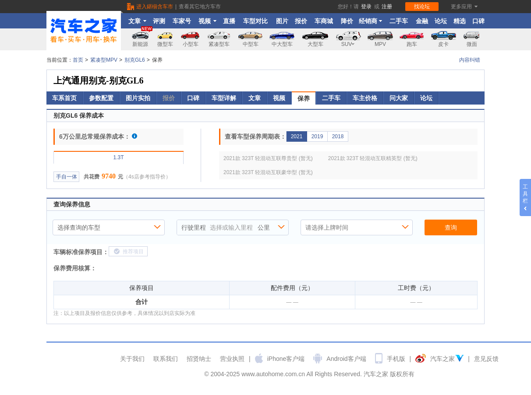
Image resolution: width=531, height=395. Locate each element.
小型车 (190, 44)
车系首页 (64, 97)
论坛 (441, 20)
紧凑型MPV (103, 60)
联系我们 (165, 358)
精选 (459, 20)
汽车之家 (442, 358)
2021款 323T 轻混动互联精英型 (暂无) (373, 158)
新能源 (142, 37)
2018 (338, 136)
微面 (472, 44)
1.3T (118, 157)
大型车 (315, 44)
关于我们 (132, 358)
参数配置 (101, 97)
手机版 (396, 358)
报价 (301, 20)
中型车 (250, 44)
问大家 (398, 97)
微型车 (165, 44)
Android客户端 (346, 358)
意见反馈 (486, 358)
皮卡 (443, 44)
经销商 (370, 20)
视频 (207, 20)
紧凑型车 (219, 44)
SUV (348, 44)
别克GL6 (134, 60)
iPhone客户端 (286, 358)
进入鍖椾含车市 (154, 6)
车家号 (182, 20)
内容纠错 (469, 60)
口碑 (478, 20)
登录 (366, 6)
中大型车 (282, 44)
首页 (78, 60)
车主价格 (365, 97)
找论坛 (422, 6)
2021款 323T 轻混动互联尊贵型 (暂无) (268, 158)
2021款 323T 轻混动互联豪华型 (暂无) (268, 172)
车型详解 (224, 97)
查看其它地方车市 (200, 6)
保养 (303, 98)
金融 (422, 20)
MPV (380, 44)
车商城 (324, 20)
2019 (317, 136)
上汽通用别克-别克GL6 (98, 80)
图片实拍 (138, 97)
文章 (137, 20)
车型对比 (255, 20)
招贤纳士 (199, 358)
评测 (159, 20)
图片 (282, 20)
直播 (229, 20)
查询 (451, 227)
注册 (387, 6)
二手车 (398, 20)
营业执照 (232, 358)
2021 (297, 136)
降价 (347, 20)
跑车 (412, 44)
